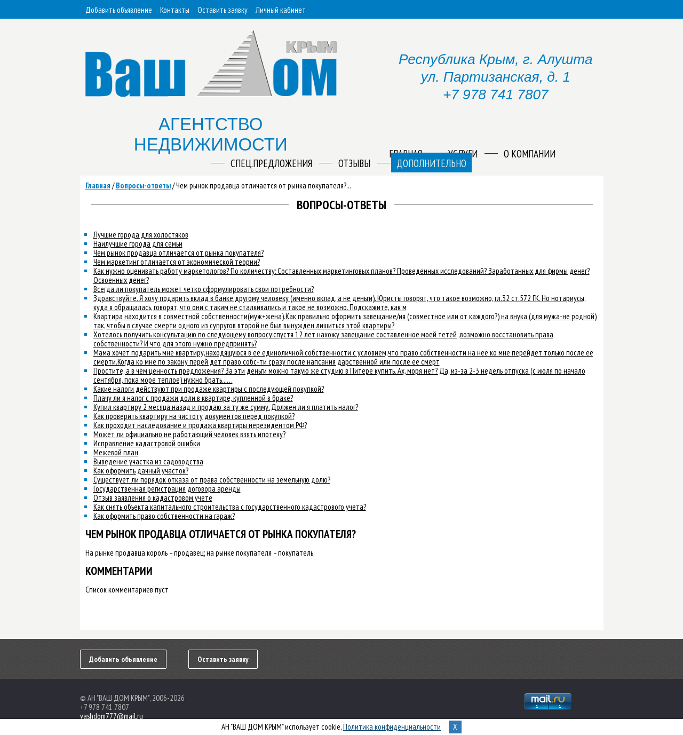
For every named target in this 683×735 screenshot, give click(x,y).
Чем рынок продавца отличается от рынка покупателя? (178, 253)
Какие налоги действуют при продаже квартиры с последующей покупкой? (208, 389)
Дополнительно (431, 163)
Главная (97, 185)
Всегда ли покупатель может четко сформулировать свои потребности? (203, 289)
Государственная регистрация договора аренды (167, 489)
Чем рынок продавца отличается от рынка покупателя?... (263, 185)
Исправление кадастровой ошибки (146, 443)
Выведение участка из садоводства (148, 461)
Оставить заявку (222, 10)
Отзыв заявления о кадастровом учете (152, 498)
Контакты (174, 10)
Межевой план (115, 452)
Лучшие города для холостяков (140, 235)
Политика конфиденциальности (392, 727)
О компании (529, 153)
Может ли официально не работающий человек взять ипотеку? (189, 434)
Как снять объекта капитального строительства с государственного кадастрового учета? (229, 507)
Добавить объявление (118, 10)
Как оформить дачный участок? (140, 470)
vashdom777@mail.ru (111, 716)
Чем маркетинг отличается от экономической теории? (176, 262)
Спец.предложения (271, 163)
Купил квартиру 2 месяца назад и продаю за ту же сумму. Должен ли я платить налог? (225, 407)
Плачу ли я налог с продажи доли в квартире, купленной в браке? (193, 398)
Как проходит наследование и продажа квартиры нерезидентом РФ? (200, 425)
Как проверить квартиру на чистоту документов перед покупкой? (194, 416)
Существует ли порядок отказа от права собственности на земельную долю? (211, 480)
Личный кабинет (281, 10)
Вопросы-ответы (143, 185)
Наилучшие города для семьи (137, 244)
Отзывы (354, 163)
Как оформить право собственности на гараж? (164, 516)
